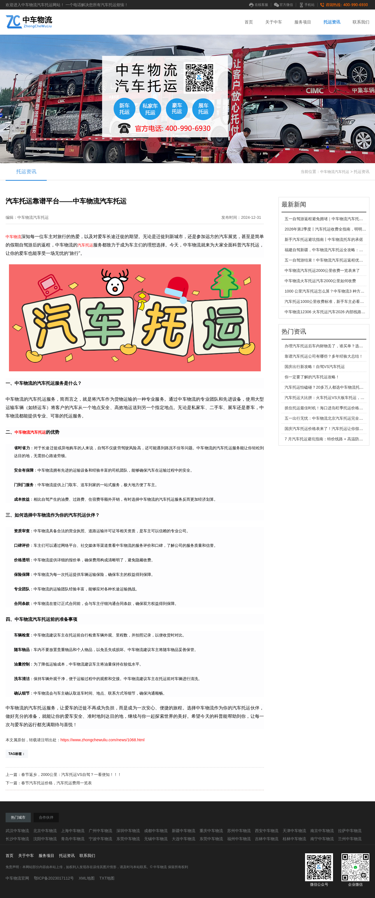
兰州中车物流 (350, 839)
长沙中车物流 (17, 839)
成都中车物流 (156, 830)
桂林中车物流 (294, 839)
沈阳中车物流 (45, 839)
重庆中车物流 (211, 830)
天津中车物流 (294, 830)
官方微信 (283, 5)
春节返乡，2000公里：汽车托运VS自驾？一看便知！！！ (71, 774)
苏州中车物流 (239, 830)
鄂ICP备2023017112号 (54, 878)
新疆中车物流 (183, 830)
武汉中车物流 (17, 830)
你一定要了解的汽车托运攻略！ (312, 377)
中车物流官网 (17, 878)
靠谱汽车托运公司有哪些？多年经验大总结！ (324, 356)
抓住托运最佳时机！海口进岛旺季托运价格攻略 (326, 408)
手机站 (307, 5)
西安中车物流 (266, 830)
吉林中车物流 (266, 839)
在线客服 (258, 5)
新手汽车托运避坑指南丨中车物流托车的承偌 (324, 239)
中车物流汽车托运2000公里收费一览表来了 (322, 270)
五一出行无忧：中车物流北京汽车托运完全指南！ (328, 418)
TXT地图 (106, 878)
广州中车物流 (100, 830)
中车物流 (13, 236)
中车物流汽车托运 (334, 172)
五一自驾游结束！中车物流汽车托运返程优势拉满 (328, 260)
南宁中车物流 (322, 839)
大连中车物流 (183, 839)
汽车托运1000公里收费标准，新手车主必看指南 (326, 301)
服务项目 (302, 22)
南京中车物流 (322, 830)
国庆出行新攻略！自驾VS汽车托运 (315, 366)
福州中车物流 (239, 839)
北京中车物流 (45, 830)
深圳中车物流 (128, 830)
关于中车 (273, 22)
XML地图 (87, 878)
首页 (249, 22)
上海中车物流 (73, 830)
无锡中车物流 (156, 839)
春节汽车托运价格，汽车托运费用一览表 (56, 783)
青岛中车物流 (73, 839)
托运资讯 (332, 22)
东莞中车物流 (128, 839)
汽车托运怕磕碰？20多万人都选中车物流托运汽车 (328, 387)
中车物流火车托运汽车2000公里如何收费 (320, 281)
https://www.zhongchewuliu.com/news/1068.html (102, 740)
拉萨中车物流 (350, 830)
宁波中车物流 (100, 839)
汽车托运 (85, 245)
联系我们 (361, 22)
